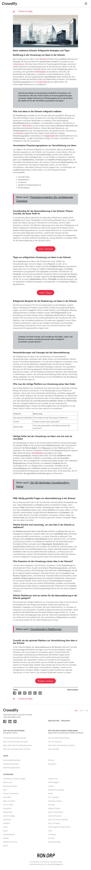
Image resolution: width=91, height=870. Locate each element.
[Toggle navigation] (86, 4)
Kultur (5, 827)
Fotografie (7, 808)
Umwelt (51, 838)
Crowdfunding (41, 82)
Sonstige (51, 805)
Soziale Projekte (54, 808)
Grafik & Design (9, 816)
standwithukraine (55, 816)
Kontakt (51, 760)
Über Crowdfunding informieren (15, 742)
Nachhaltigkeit (53, 782)
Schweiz (43, 59)
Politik (50, 793)
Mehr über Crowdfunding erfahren (61, 745)
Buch (5, 790)
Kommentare (72, 690)
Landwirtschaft (9, 834)
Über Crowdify (53, 749)
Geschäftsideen (38, 453)
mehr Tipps (45, 292)
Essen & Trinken (9, 801)
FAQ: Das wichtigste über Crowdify (16, 749)
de (76, 710)
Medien (6, 838)
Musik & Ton (53, 779)
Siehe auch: (44, 198)
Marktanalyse (40, 72)
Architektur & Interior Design (14, 779)
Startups (19, 133)
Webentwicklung (35, 864)
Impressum (52, 764)
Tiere (50, 831)
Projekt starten (45, 681)
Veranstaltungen (54, 842)
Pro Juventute (53, 797)
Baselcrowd (7, 782)
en (81, 710)
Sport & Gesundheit (55, 812)
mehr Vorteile (45, 249)
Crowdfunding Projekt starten (14, 738)
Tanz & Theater (54, 823)
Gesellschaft (7, 812)
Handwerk (7, 820)
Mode (5, 846)
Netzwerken (27, 125)
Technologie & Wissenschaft (59, 827)
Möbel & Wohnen (10, 842)
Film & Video (8, 805)
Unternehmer (18, 64)
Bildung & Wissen (10, 786)
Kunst (5, 831)
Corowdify (7, 797)
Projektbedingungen (11, 764)
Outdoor (51, 786)
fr (87, 710)
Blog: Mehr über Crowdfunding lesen (17, 745)
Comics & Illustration (11, 793)
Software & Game (55, 801)
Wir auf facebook (55, 742)
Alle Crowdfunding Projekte (58, 738)
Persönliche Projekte (56, 790)
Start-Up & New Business (58, 820)
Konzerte (6, 823)
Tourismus (52, 834)
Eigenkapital (50, 136)
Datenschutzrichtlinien (11, 768)
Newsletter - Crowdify (59, 721)
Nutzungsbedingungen (12, 760)
